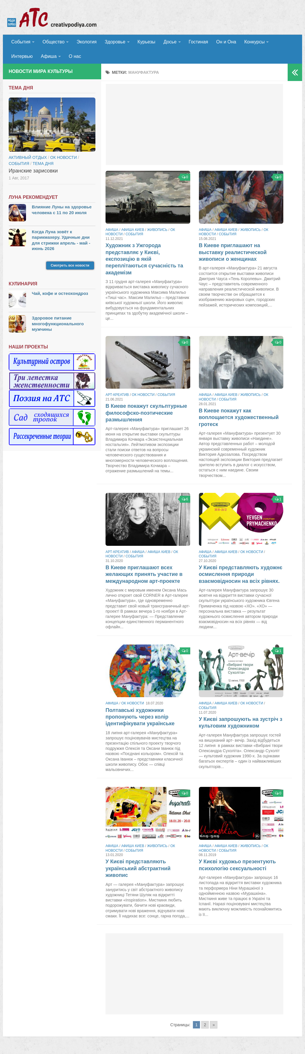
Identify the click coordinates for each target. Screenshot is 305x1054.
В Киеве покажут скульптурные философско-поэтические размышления (146, 413)
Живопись (157, 230)
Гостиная (198, 41)
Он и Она (226, 41)
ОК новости (143, 395)
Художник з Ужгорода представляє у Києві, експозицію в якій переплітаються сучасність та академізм (144, 259)
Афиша (49, 56)
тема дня (43, 163)
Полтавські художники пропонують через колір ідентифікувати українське (140, 717)
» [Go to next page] (213, 1024)
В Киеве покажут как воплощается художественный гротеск (239, 417)
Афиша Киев (132, 230)
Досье (169, 41)
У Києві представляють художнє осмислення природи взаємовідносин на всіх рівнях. (240, 574)
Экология (87, 41)
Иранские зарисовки (33, 171)
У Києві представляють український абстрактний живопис (138, 868)
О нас (75, 56)
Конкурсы (254, 41)
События (20, 41)
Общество (53, 41)
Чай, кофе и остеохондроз (60, 293)
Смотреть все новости (70, 265)
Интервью (22, 56)
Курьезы (147, 41)
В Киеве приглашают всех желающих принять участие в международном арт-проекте (144, 574)
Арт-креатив (117, 395)
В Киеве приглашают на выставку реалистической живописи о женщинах (233, 252)
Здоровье (115, 41)
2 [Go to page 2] (205, 1024)
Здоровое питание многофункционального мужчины (58, 323)
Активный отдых (28, 157)
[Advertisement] (194, 124)
